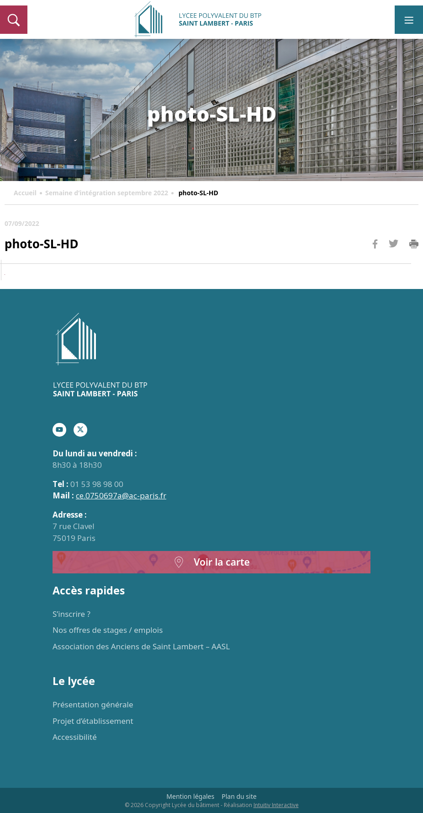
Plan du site (239, 796)
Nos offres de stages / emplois (108, 630)
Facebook (375, 261)
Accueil (25, 192)
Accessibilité (75, 737)
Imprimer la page (413, 244)
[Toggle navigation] (409, 19)
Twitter (393, 258)
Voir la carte (211, 562)
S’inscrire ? (71, 614)
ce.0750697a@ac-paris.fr (121, 495)
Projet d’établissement (93, 721)
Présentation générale (93, 704)
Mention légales (190, 796)
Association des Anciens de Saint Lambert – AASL (141, 646)
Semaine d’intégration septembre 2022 (106, 192)
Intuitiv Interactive (276, 805)
